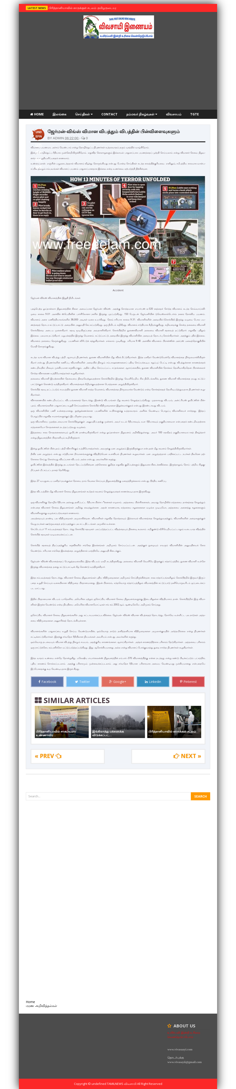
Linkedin (153, 681)
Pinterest (188, 681)
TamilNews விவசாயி (122, 1084)
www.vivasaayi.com (179, 1049)
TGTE (194, 114)
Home (37, 114)
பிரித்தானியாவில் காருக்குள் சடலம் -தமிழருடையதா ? (84, 8)
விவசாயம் (173, 114)
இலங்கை (59, 114)
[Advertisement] (118, 75)
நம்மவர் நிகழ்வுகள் (141, 114)
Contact (109, 114)
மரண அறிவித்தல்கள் (46, 123)
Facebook (47, 681)
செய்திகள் (84, 114)
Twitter (82, 681)
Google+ (117, 681)
